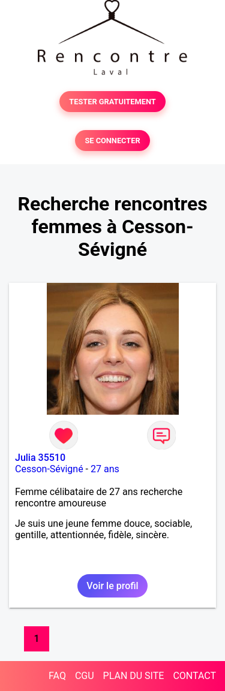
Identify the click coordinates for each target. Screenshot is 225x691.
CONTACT (194, 675)
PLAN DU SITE (133, 675)
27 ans (105, 469)
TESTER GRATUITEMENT (112, 101)
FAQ (57, 675)
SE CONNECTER (112, 140)
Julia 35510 (40, 457)
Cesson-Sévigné (49, 469)
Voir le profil (112, 586)
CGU (84, 675)
